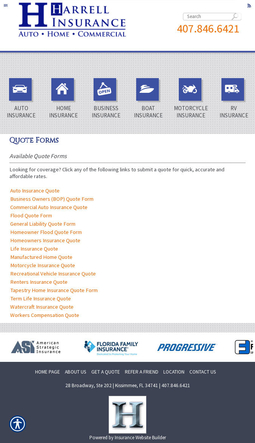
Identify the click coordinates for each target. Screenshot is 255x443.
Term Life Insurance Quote (40, 298)
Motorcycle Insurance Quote (42, 265)
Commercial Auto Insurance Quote (49, 207)
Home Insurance (63, 98)
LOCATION (173, 372)
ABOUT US (75, 372)
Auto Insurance (21, 98)
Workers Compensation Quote (44, 315)
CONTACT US (202, 372)
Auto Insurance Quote (35, 190)
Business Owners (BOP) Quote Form (52, 198)
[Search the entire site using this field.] (212, 16)
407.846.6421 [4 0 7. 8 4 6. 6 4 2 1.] (208, 28)
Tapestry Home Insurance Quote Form (54, 290)
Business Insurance (106, 98)
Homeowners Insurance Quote (45, 240)
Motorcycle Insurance (191, 98)
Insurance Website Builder (140, 437)
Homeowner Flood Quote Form (46, 232)
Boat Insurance (148, 98)
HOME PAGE (47, 372)
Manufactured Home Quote (41, 257)
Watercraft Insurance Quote (42, 306)
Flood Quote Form (31, 215)
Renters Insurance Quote (39, 281)
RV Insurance (234, 98)
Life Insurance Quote (34, 248)
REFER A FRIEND (141, 372)
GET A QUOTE (105, 372)
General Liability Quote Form (42, 223)
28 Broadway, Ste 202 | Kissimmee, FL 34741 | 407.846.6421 (127, 385)
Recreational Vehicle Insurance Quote (53, 273)
